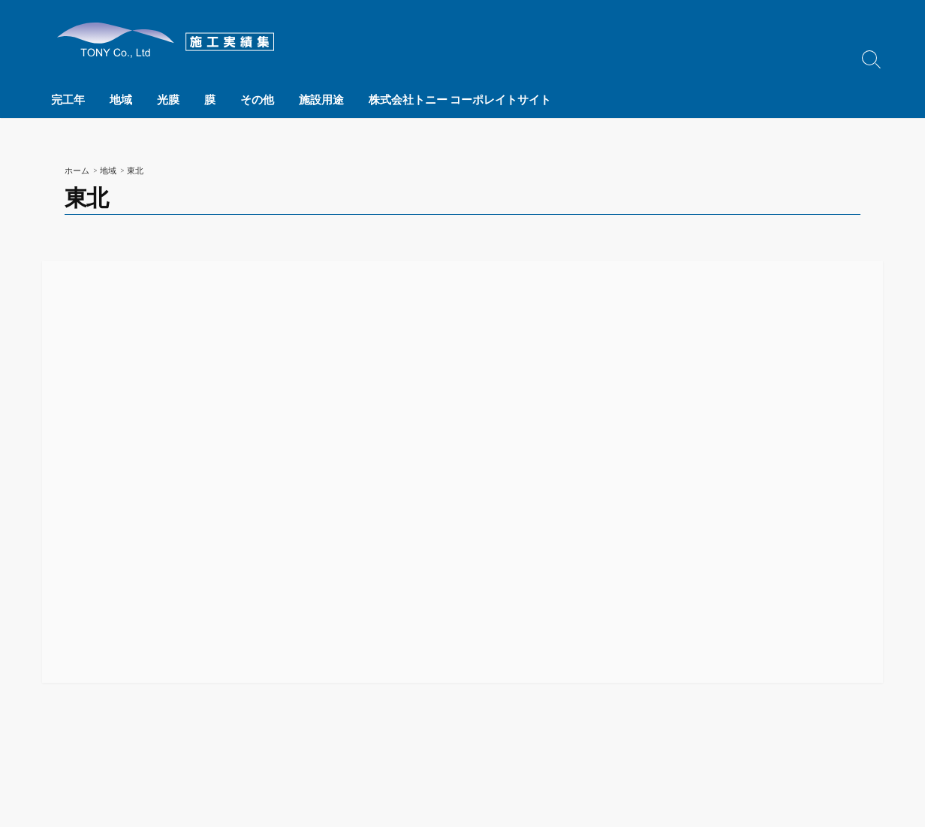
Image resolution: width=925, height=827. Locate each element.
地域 (119, 99)
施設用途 (313, 99)
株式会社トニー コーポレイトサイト (451, 99)
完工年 (68, 99)
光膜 (165, 99)
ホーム (77, 170)
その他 (251, 99)
